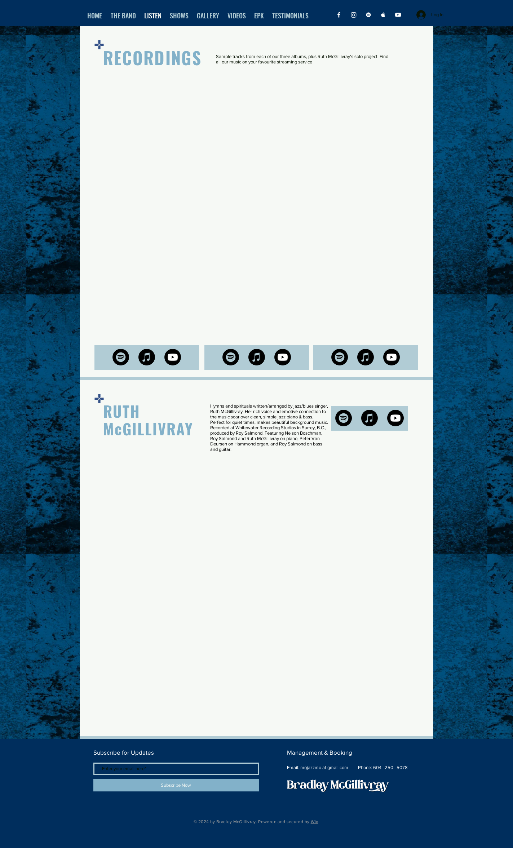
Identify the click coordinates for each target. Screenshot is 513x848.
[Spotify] (368, 14)
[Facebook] (338, 14)
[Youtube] (172, 357)
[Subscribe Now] (176, 785)
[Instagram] (353, 14)
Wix (314, 821)
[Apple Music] (383, 14)
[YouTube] (398, 14)
